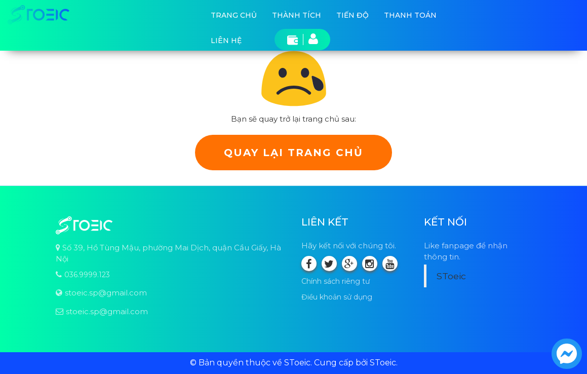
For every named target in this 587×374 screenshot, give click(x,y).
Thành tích (296, 15)
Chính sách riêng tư (335, 281)
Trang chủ (234, 15)
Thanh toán (410, 15)
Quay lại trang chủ (293, 152)
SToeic (451, 276)
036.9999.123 (87, 274)
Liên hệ (226, 40)
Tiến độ (352, 15)
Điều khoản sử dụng (336, 297)
